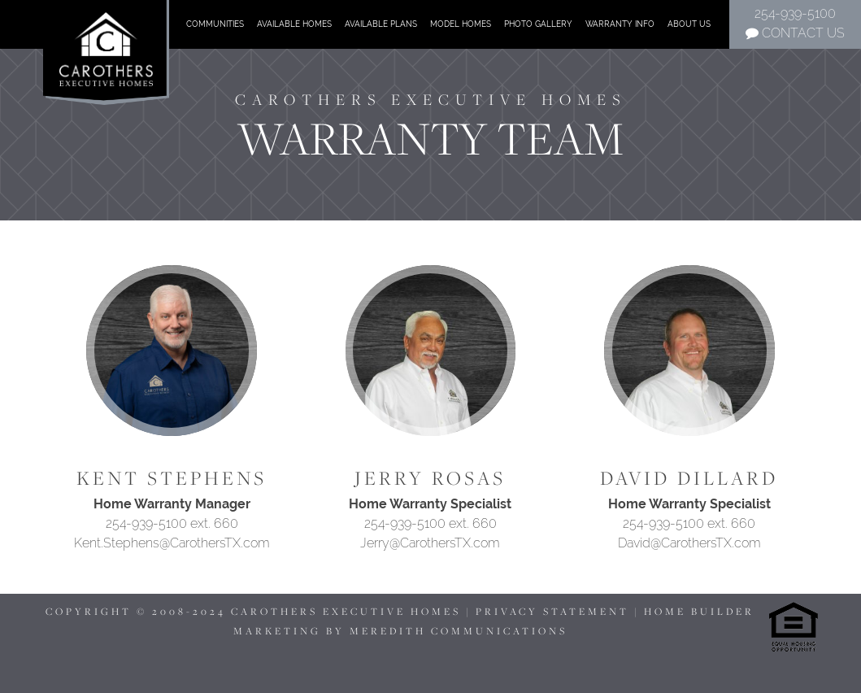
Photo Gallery (538, 24)
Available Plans (381, 24)
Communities (215, 24)
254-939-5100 (795, 13)
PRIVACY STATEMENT (552, 611)
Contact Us (795, 33)
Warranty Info (619, 24)
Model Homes (460, 24)
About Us (689, 24)
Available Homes (294, 24)
